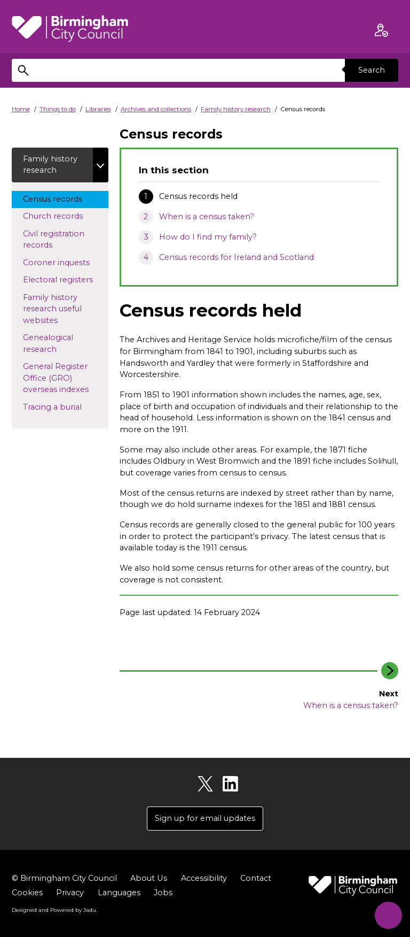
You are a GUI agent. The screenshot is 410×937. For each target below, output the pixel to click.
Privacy (70, 893)
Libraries (98, 109)
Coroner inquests (65, 262)
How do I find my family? (208, 237)
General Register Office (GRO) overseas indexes (65, 378)
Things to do (58, 109)
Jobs (163, 893)
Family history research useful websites (52, 309)
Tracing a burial (62, 406)
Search (371, 70)
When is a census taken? (206, 216)
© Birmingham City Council (64, 879)
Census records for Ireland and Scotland (236, 257)
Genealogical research (49, 344)
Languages (119, 893)
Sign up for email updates (205, 818)
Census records (62, 198)
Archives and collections (156, 109)
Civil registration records (53, 239)
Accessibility (203, 879)
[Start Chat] (387, 914)
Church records (62, 216)
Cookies (27, 893)
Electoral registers (65, 279)
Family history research (236, 109)
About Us (148, 879)
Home (21, 109)
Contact (255, 879)
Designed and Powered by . (54, 910)
